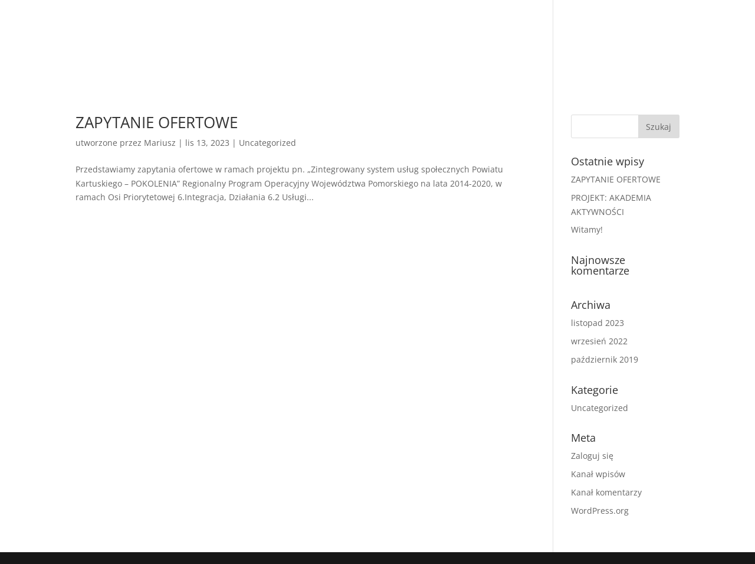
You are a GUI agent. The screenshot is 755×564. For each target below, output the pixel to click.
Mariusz (160, 142)
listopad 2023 (597, 322)
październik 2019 (604, 359)
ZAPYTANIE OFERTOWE (157, 122)
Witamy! (587, 229)
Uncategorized (267, 142)
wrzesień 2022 (599, 341)
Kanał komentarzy (606, 492)
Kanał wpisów (598, 474)
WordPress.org (600, 510)
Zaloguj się (592, 455)
